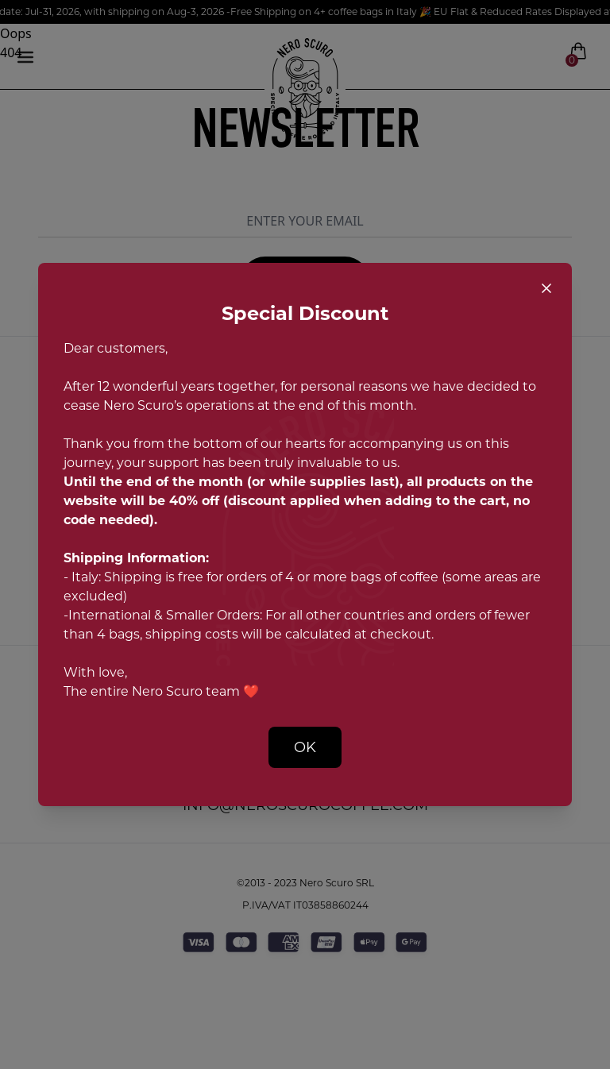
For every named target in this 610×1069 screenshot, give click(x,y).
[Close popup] (546, 288)
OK (305, 747)
